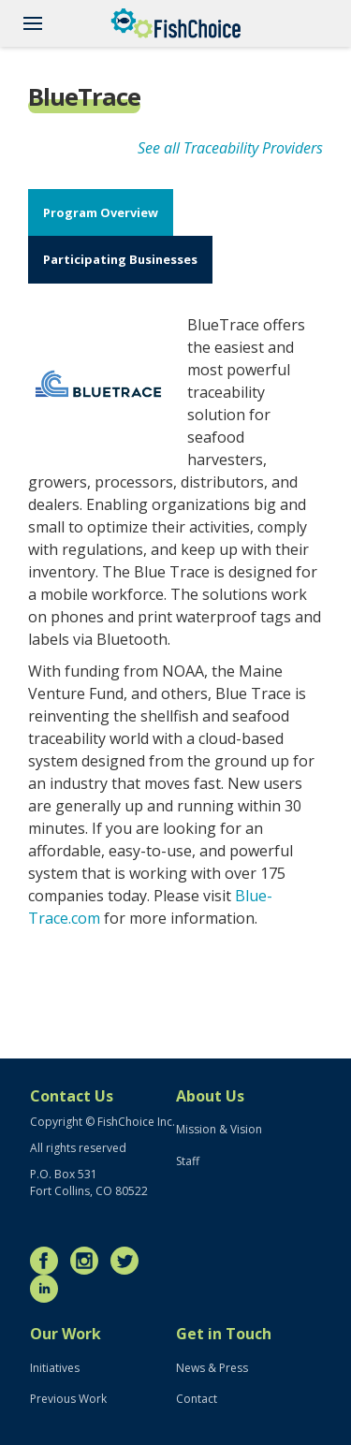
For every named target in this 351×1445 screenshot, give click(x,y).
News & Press (212, 1368)
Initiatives (55, 1368)
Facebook (48, 1261)
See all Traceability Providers (230, 148)
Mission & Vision (219, 1129)
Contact (196, 1399)
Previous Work (68, 1399)
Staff (187, 1161)
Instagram (89, 1261)
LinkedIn (48, 1289)
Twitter (129, 1261)
